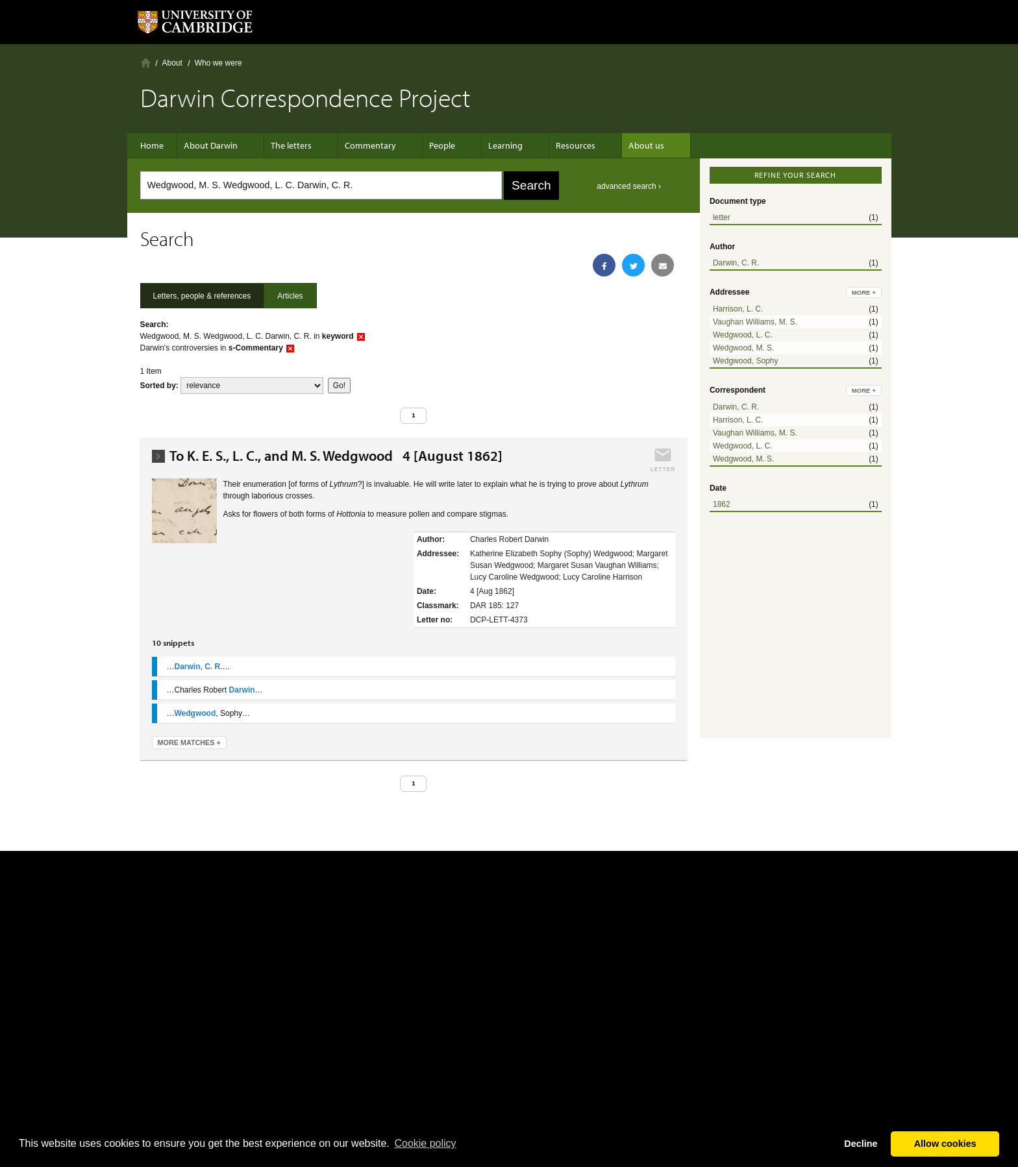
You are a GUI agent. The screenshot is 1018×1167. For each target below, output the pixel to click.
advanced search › (629, 186)
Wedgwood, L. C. (743, 334)
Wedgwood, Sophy (745, 360)
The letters (291, 145)
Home (145, 62)
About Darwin (217, 145)
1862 (721, 504)
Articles (290, 296)
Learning (486, 145)
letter (721, 217)
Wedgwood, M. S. (744, 347)
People (429, 145)
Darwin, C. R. (736, 262)
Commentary (364, 145)
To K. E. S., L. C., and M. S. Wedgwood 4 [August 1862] (336, 456)
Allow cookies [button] (945, 1143)
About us (614, 145)
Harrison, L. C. (738, 308)
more (864, 292)
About (172, 63)
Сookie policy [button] (425, 1143)
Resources (549, 145)
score (251, 385)
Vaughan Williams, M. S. (755, 321)
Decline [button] (860, 1143)
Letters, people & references (202, 296)
